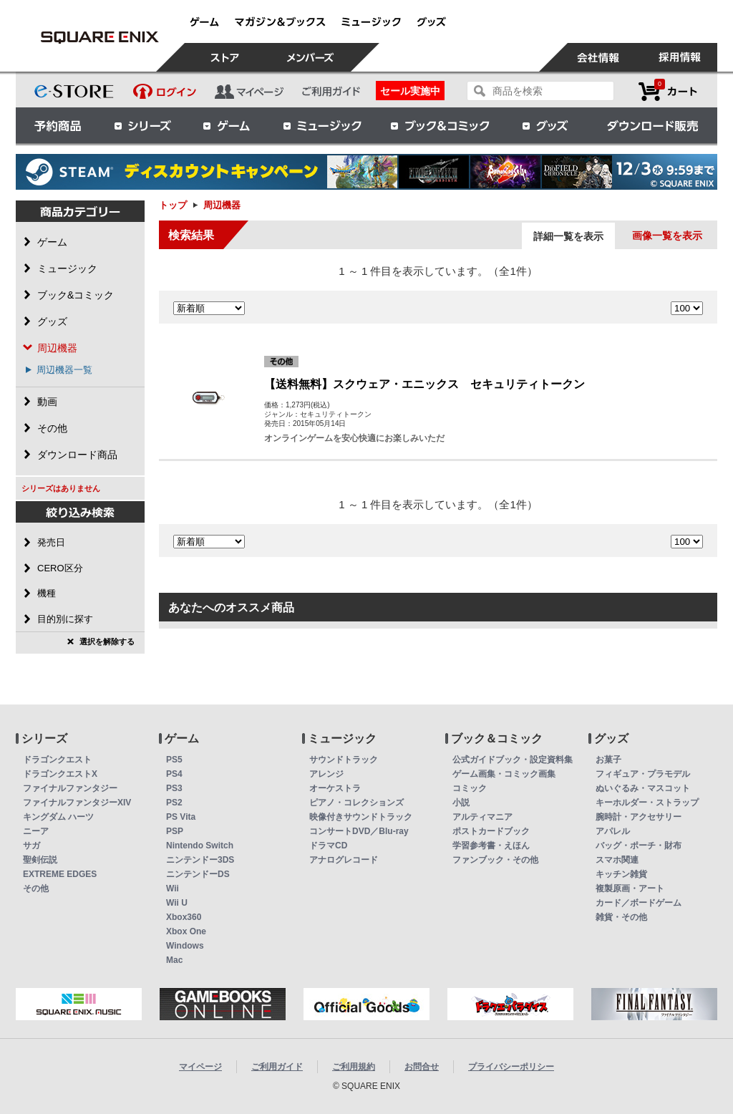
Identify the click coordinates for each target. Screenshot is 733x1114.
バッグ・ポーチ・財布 (638, 846)
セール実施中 (410, 91)
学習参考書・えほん (491, 846)
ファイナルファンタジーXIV (77, 803)
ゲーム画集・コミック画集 (503, 774)
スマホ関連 (617, 860)
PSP (174, 831)
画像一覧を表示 (667, 235)
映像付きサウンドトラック (360, 817)
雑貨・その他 (621, 917)
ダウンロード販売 (652, 125)
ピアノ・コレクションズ (356, 803)
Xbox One (186, 931)
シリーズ (142, 125)
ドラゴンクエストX (60, 774)
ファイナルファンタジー (70, 788)
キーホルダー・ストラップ (647, 803)
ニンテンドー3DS (200, 860)
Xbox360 (183, 917)
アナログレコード (343, 860)
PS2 (174, 803)
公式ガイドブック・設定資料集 (512, 760)
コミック (469, 788)
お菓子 (608, 760)
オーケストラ (335, 788)
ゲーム (227, 125)
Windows (185, 946)
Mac (174, 960)
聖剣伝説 (40, 860)
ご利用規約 (353, 1067)
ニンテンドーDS (198, 874)
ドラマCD (328, 846)
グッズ (546, 125)
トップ (173, 205)
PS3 (174, 788)
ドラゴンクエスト (57, 760)
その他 (36, 888)
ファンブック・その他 (495, 860)
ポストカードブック (491, 831)
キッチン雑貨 (621, 874)
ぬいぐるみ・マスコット (643, 788)
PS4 (174, 774)
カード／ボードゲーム (638, 903)
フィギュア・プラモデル (643, 774)
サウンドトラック (343, 760)
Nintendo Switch (199, 846)
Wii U (177, 903)
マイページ (200, 1067)
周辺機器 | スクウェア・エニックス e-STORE (99, 37)
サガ (31, 846)
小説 (461, 803)
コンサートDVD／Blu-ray (359, 831)
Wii (172, 888)
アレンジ (326, 774)
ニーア (36, 831)
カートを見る (668, 91)
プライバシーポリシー (511, 1067)
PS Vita (180, 817)
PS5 (174, 760)
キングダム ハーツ (58, 817)
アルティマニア (482, 817)
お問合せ (421, 1067)
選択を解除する (107, 641)
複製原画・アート (630, 888)
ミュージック (322, 125)
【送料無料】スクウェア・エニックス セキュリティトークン (424, 384)
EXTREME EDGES (60, 874)
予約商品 (58, 125)
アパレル (613, 831)
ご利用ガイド (277, 1067)
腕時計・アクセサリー (638, 817)
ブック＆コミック (439, 125)
